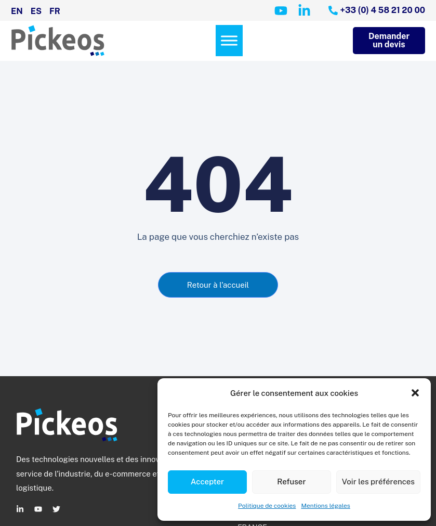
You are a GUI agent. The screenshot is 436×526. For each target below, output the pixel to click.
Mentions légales (325, 505)
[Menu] (229, 41)
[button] (415, 393)
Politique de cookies (267, 505)
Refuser (291, 481)
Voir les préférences (378, 481)
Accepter (207, 481)
